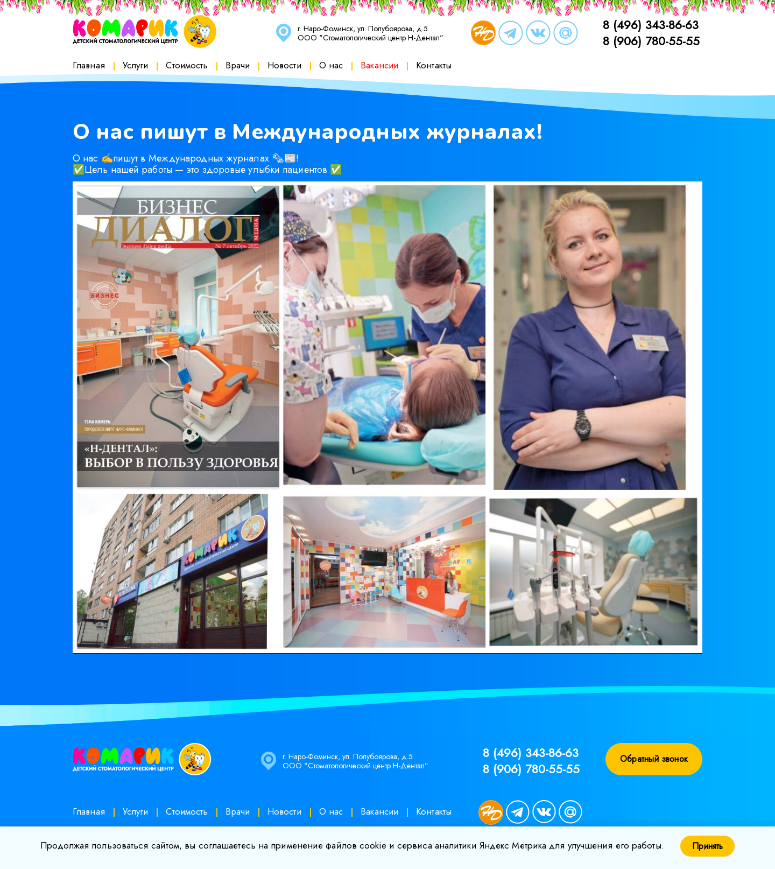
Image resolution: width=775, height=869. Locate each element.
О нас (331, 65)
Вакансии (379, 65)
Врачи (238, 65)
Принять (707, 846)
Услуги (136, 65)
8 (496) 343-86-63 (651, 25)
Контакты (434, 65)
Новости (284, 65)
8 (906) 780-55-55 (651, 41)
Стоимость (187, 65)
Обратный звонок (654, 759)
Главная (89, 65)
